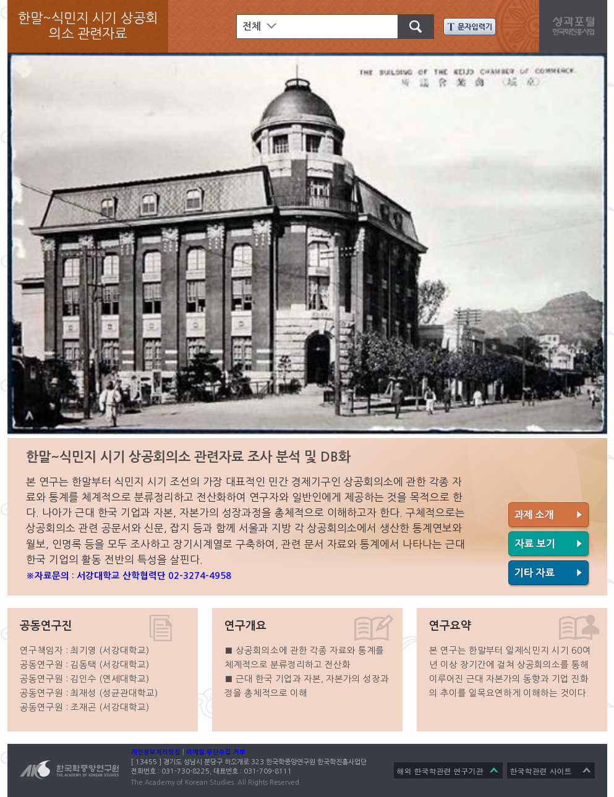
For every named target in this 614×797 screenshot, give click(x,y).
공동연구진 (46, 625)
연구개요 (245, 625)
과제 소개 (549, 515)
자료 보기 (549, 545)
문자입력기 (469, 26)
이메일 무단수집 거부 (215, 752)
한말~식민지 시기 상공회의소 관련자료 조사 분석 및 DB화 (188, 456)
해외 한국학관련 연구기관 (440, 770)
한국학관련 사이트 (541, 770)
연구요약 (450, 625)
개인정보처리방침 (156, 752)
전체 (251, 26)
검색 (410, 25)
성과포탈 (576, 24)
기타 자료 (549, 574)
